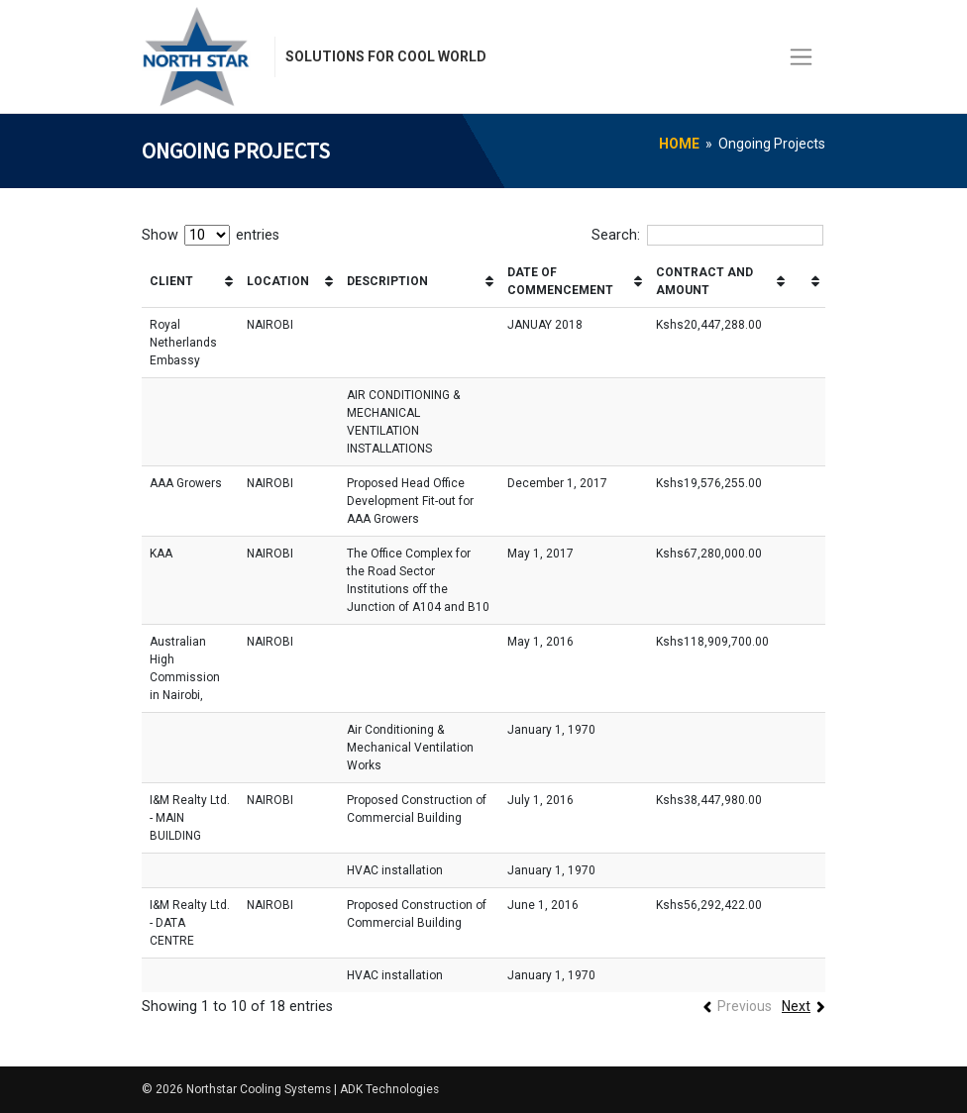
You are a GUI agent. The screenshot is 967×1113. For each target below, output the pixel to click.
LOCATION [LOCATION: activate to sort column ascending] (278, 281)
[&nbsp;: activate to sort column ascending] (808, 281)
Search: (707, 235)
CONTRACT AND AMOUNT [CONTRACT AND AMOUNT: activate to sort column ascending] (704, 281)
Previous (743, 1006)
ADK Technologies (398, 1089)
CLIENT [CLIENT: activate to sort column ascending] (171, 281)
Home (679, 144)
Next (795, 1006)
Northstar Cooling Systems (262, 1089)
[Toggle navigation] (801, 56)
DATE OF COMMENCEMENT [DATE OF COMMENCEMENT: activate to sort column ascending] (560, 281)
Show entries (210, 235)
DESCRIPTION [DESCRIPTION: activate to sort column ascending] (387, 281)
